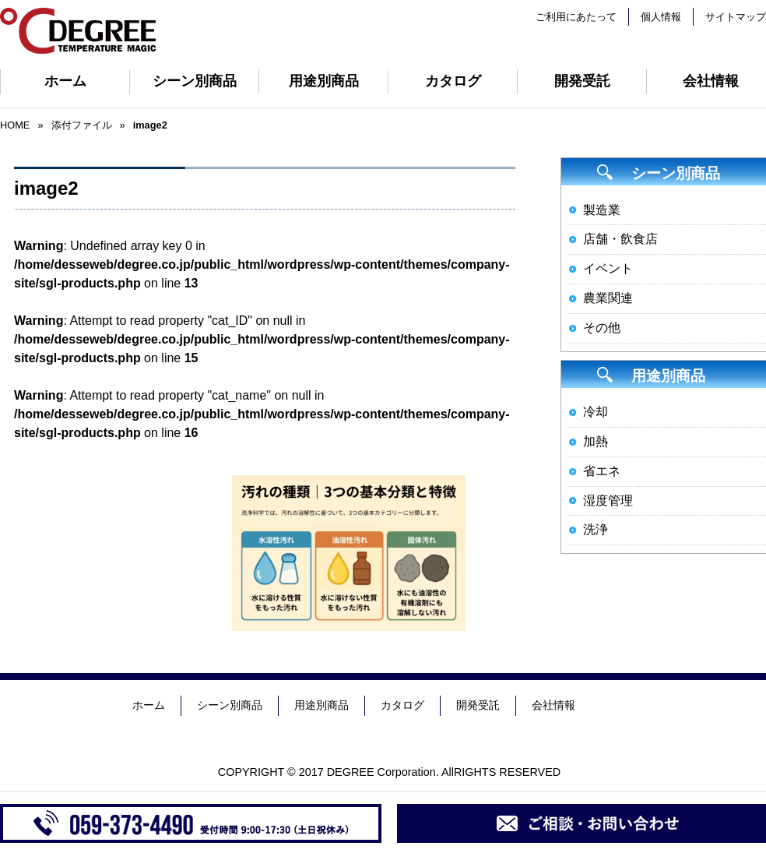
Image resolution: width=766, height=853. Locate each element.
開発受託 (582, 81)
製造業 (601, 210)
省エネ (601, 471)
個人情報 (661, 17)
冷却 (595, 411)
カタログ (453, 81)
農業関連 (608, 298)
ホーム (65, 81)
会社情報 (553, 705)
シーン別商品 (195, 81)
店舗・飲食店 (620, 238)
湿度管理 (608, 500)
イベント (608, 268)
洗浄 (595, 529)
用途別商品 (324, 81)
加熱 (595, 441)
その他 (601, 327)
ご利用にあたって (576, 17)
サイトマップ (735, 17)
